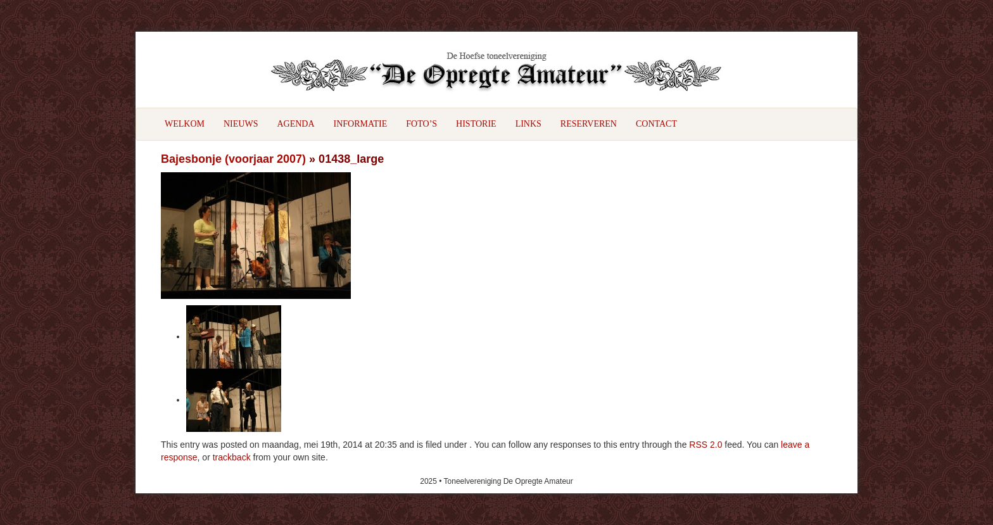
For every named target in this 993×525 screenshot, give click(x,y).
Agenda (295, 124)
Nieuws (241, 124)
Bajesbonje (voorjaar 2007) (233, 159)
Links (528, 124)
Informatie (361, 124)
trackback (232, 457)
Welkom (185, 124)
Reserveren (588, 124)
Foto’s (421, 124)
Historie (476, 124)
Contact (656, 124)
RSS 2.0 (705, 445)
